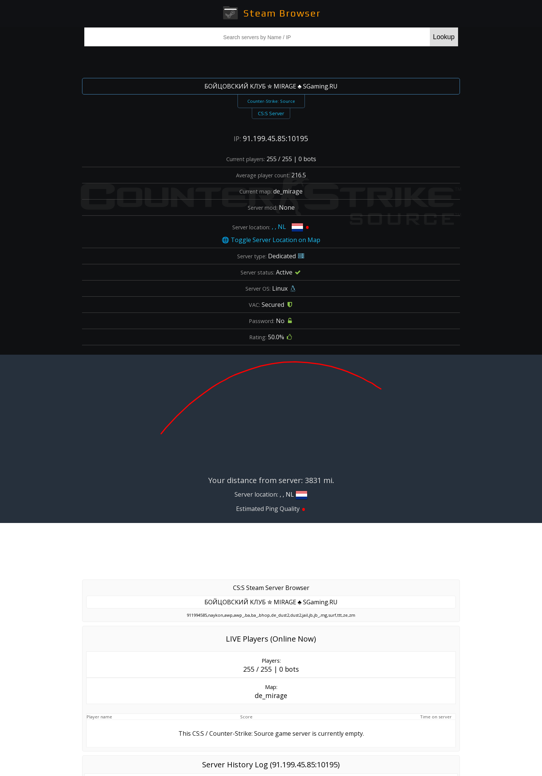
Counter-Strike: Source (271, 101)
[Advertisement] (271, 61)
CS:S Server (271, 113)
